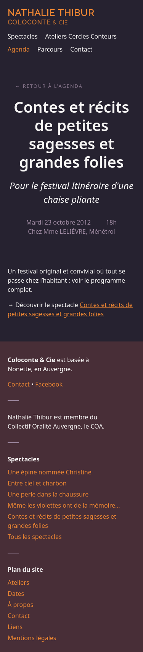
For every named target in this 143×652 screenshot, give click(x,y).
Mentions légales (32, 638)
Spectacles (23, 36)
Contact (81, 49)
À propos (20, 604)
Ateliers (18, 582)
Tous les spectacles (35, 536)
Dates (16, 593)
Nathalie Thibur (51, 16)
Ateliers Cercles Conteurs (81, 36)
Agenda (19, 49)
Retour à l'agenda (53, 86)
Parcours (50, 49)
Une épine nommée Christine (50, 472)
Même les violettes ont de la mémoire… (64, 505)
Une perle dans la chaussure (48, 494)
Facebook (49, 384)
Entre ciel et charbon (37, 483)
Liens (15, 627)
